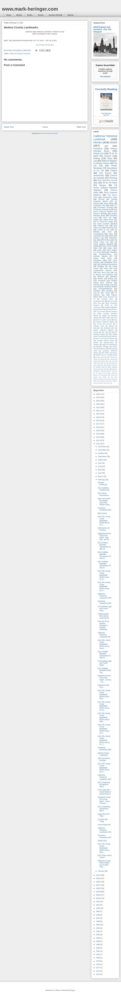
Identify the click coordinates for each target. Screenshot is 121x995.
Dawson (114, 336)
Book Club (97, 248)
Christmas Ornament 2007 (104, 836)
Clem (110, 232)
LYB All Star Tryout (101, 293)
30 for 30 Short (110, 183)
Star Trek (105, 332)
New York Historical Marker (105, 338)
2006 (98, 888)
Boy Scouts (97, 324)
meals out (103, 363)
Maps (102, 359)
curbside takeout (100, 256)
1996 (98, 921)
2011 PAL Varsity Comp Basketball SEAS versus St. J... (104, 521)
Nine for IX (111, 301)
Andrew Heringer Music (105, 149)
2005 (98, 892)
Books (29, 15)
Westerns (113, 276)
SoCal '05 (106, 377)
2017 (98, 424)
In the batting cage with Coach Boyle (105, 663)
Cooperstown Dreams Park (105, 270)
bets (115, 320)
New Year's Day (103, 272)
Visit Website (105, 77)
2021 (98, 411)
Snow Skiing (108, 203)
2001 (98, 905)
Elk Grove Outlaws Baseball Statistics (105, 187)
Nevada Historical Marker (105, 200)
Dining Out (98, 153)
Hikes (109, 158)
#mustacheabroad (105, 289)
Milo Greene (105, 156)
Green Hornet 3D (104, 825)
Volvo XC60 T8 (108, 246)
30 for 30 (113, 153)
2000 (98, 908)
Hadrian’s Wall (104, 349)
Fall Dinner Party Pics (105, 241)
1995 (98, 925)
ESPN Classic (110, 357)
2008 (98, 882)
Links (95, 351)
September (102, 456)
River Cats (97, 303)
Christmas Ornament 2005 (104, 602)
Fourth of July (103, 230)
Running (113, 178)
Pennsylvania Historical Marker (105, 287)
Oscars (95, 332)
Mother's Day (103, 226)
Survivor (96, 285)
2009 (98, 878)
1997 (98, 918)
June (100, 466)
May (100, 470)
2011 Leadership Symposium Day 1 (104, 809)
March (100, 476)
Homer (107, 115)
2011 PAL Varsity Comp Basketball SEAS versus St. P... (104, 586)
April (100, 473)
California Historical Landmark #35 (104, 635)
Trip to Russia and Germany (105, 274)
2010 (98, 875)
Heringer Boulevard (102, 484)
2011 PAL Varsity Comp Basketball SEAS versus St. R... (104, 575)
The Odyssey (106, 113)
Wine (95, 363)
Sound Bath (105, 361)
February (101, 480)
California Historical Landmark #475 (104, 830)
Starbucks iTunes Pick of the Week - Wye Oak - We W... (104, 536)
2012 (98, 440)
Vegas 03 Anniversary (109, 345)
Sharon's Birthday (100, 214)
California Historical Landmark (19, 53)
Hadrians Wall (100, 367)
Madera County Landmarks (103, 754)
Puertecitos (104, 375)
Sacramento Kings (110, 197)
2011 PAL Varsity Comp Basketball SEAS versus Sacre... (104, 644)
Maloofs (111, 326)
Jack (113, 349)
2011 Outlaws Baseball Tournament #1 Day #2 (104, 655)
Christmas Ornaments (101, 209)
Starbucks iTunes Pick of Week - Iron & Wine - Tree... (104, 864)
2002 (98, 902)
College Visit (108, 285)
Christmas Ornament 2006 (104, 749)
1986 (98, 948)
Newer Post (9, 127)
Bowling (106, 336)
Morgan (102, 185)
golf (106, 146)
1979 (98, 961)
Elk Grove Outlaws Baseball (105, 243)
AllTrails (101, 199)
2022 (98, 407)
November (102, 450)
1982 (98, 951)
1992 (98, 931)
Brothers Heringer (102, 347)
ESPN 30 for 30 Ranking (103, 529)
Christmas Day (99, 236)
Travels (40, 15)
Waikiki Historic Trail (103, 355)
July (100, 463)
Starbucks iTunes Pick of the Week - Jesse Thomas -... (104, 800)
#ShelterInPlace (105, 254)
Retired (70, 15)
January (101, 871)
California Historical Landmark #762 (104, 596)
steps (100, 250)
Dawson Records (111, 365)
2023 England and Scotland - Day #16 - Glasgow (102, 29)
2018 (98, 421)
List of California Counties (45, 45)
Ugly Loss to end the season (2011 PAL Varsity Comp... (104, 502)
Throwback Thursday (105, 207)
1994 (98, 928)
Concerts (109, 324)
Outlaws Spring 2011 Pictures (105, 282)
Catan (111, 234)
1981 (98, 954)
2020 (98, 414)
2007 (98, 885)
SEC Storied (111, 359)
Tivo (113, 361)
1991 (98, 935)
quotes (115, 355)
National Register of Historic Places (105, 162)
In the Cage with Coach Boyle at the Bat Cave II (104, 792)
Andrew (113, 170)
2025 (98, 397)
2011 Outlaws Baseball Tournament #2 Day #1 (104, 565)
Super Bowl (112, 248)
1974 (98, 974)
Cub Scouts (105, 173)
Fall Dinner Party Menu (105, 257)
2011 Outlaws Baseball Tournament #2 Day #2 (104, 555)
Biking (110, 279)
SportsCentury (108, 342)
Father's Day (98, 238)
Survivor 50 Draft (55, 15)
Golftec (95, 359)
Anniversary (98, 175)
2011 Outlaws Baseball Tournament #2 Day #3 (104, 546)
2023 (98, 404)
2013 (98, 437)
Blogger (72, 990)
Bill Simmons (98, 276)
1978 (98, 964)
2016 (98, 427)
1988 (98, 944)
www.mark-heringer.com (30, 9)
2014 (98, 434)
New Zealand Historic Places (103, 340)
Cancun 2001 (100, 357)
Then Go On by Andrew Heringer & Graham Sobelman (103, 625)
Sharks (95, 342)
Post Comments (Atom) (49, 133)
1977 (98, 968)
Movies (19, 15)
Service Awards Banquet (108, 311)
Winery (108, 383)
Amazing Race (107, 299)
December (102, 447)
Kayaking (109, 291)
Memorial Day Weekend (101, 328)
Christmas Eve (111, 228)
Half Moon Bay (101, 309)
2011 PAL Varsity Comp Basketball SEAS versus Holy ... (104, 694)
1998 (98, 915)
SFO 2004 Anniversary (109, 353)
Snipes (95, 361)
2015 (98, 430)
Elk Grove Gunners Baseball (105, 224)
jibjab (115, 307)
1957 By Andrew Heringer (104, 759)
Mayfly (95, 246)
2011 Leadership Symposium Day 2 (104, 784)
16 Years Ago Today (103, 820)
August (101, 460)
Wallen (104, 315)
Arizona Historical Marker (105, 322)
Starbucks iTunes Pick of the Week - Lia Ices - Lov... (104, 679)
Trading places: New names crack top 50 (103, 616)
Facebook (97, 148)
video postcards (98, 365)
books (113, 142)
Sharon (95, 377)
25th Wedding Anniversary (107, 264)
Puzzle (113, 375)
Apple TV (113, 205)
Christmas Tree (99, 205)
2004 (98, 895)
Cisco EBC (108, 268)
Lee (95, 161)
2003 (98, 898)
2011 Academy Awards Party (104, 489)
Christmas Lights (100, 260)
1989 (98, 941)
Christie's (96, 291)
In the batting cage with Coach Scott (105, 609)
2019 (98, 417)
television (112, 363)
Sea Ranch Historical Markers (105, 210)
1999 (98, 911)
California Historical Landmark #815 (104, 777)
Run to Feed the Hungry (103, 222)
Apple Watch (106, 318)
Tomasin (96, 345)
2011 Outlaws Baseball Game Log (104, 670)
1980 (98, 958)
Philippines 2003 (110, 262)
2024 (98, 401)
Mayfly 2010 (102, 841)
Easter (111, 236)
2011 (98, 444)
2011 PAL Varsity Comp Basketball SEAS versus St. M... (104, 706)
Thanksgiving (98, 234)
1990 (98, 938)
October (101, 453)
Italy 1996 (109, 369)
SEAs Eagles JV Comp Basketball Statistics (105, 251)
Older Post (81, 127)
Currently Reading (106, 89)
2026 (98, 394)
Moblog (96, 158)
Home (8, 15)
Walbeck (103, 381)
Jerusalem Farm (99, 301)
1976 (98, 971)
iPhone (100, 279)
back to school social (103, 320)
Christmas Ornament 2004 (104, 509)
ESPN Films (105, 240)
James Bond (108, 220)
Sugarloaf (107, 307)
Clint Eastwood (99, 281)
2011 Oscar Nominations (103, 494)
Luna (115, 318)
